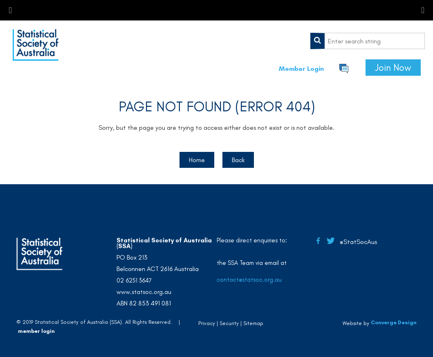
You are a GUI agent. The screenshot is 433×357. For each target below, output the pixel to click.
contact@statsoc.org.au (249, 279)
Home (197, 160)
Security (229, 323)
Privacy (206, 323)
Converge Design (394, 322)
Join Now (393, 67)
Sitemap (253, 323)
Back (238, 160)
